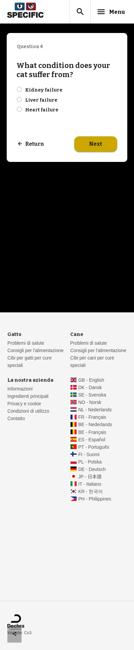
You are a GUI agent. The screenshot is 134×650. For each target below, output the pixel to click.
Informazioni (20, 388)
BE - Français (92, 432)
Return (34, 144)
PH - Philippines (94, 499)
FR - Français (92, 417)
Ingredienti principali (27, 396)
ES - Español (91, 439)
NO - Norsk (89, 402)
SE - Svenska (92, 395)
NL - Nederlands (95, 409)
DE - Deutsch (92, 469)
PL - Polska (90, 462)
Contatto (16, 418)
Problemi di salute (25, 343)
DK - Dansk (90, 387)
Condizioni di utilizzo (28, 411)
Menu (110, 11)
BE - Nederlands (95, 424)
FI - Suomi (89, 454)
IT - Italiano (89, 484)
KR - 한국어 (90, 491)
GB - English (91, 380)
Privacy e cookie (24, 403)
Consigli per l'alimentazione (35, 350)
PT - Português (93, 447)
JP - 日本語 (89, 476)
